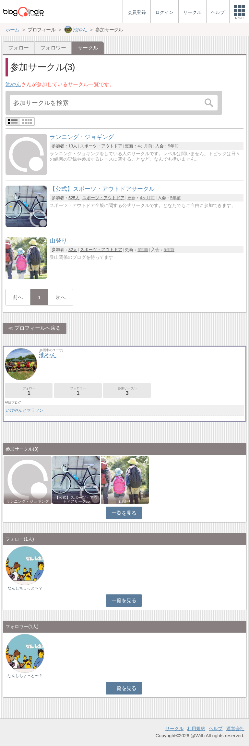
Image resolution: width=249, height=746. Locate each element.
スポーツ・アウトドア (101, 145)
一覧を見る (124, 513)
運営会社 (235, 728)
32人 (72, 249)
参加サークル (127, 391)
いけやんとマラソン (24, 410)
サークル (174, 728)
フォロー (18, 48)
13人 (72, 145)
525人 (73, 197)
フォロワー (53, 48)
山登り (125, 501)
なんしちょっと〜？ (24, 588)
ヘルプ (215, 728)
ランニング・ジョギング (27, 501)
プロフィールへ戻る (37, 328)
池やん (13, 84)
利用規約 (196, 728)
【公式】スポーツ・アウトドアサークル (76, 499)
